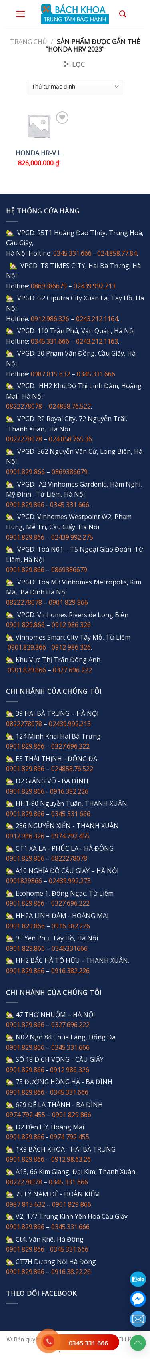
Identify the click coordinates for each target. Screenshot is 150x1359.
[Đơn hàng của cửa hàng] (75, 86)
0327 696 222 (72, 670)
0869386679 (49, 286)
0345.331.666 (72, 253)
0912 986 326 (71, 624)
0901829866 (24, 880)
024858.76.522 (70, 406)
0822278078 (24, 406)
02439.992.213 (95, 286)
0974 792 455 (25, 1114)
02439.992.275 (72, 537)
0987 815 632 (50, 374)
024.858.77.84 (117, 253)
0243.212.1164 (97, 318)
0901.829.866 (25, 504)
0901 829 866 (68, 602)
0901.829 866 (25, 471)
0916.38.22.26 (71, 1271)
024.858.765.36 (70, 439)
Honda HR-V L (38, 153)
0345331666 (70, 948)
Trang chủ (28, 41)
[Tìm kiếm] (122, 14)
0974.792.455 (70, 836)
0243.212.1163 (97, 341)
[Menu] (20, 14)
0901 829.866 (25, 624)
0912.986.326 (50, 318)
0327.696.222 (70, 746)
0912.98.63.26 (71, 1159)
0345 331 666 (88, 1343)
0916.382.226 (69, 791)
